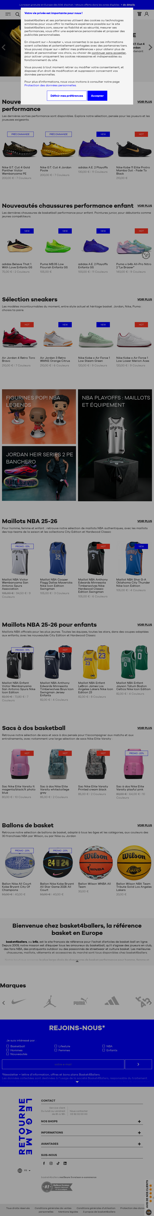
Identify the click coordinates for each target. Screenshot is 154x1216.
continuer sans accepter (109, 52)
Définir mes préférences (67, 95)
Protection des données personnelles (50, 85)
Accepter (97, 95)
